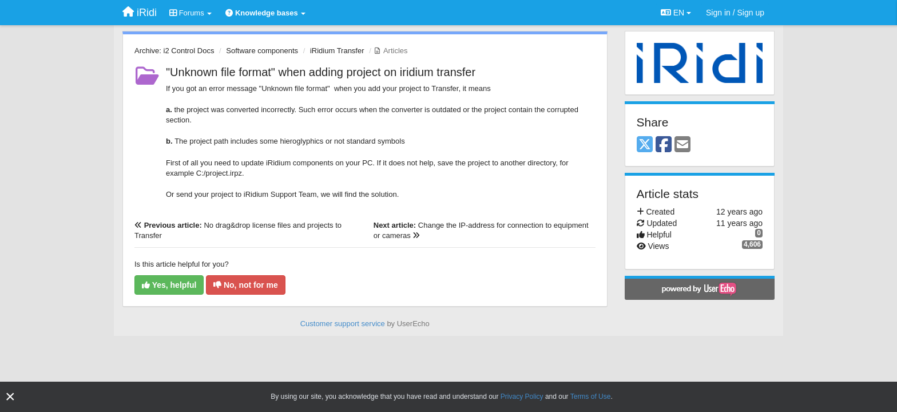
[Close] (10, 397)
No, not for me (245, 285)
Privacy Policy (522, 397)
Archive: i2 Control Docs (174, 50)
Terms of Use (590, 397)
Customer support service (342, 323)
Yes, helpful (169, 285)
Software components (262, 50)
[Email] (682, 145)
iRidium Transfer (337, 50)
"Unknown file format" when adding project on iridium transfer (320, 72)
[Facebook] (664, 145)
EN (676, 12)
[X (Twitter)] (645, 145)
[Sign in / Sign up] (735, 12)
